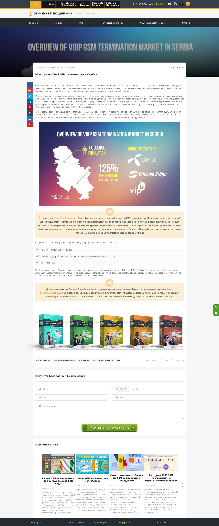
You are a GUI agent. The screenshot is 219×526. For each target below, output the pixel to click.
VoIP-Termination (43, 360)
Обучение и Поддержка (52, 13)
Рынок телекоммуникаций (64, 360)
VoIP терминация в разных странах (106, 360)
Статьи (43, 68)
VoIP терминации (49, 293)
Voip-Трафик (84, 360)
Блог (36, 68)
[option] (58, 484)
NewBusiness (66, 218)
